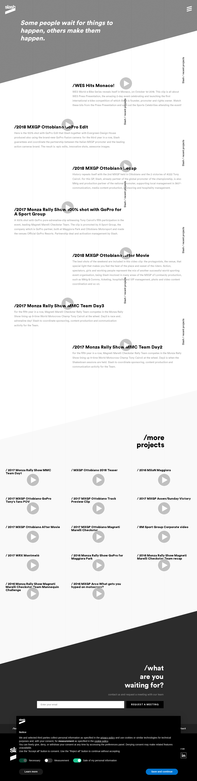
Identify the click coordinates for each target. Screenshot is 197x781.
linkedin (183, 755)
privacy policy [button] (107, 737)
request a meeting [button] (145, 704)
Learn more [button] (31, 771)
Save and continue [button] (162, 771)
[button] (189, 8)
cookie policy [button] (101, 741)
